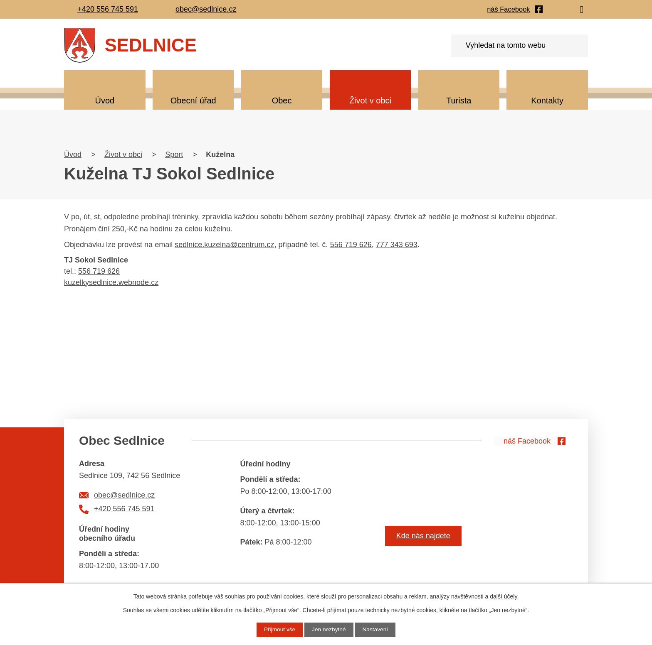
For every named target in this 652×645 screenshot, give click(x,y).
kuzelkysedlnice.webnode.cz (111, 282)
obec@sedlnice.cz (124, 495)
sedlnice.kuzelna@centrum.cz (224, 244)
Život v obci (370, 100)
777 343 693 (396, 244)
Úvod (104, 100)
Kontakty (547, 100)
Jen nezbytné (328, 629)
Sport (174, 154)
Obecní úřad (193, 100)
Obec (282, 100)
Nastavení (376, 629)
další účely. (504, 596)
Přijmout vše (279, 629)
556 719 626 (351, 244)
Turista (458, 100)
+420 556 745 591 (124, 509)
